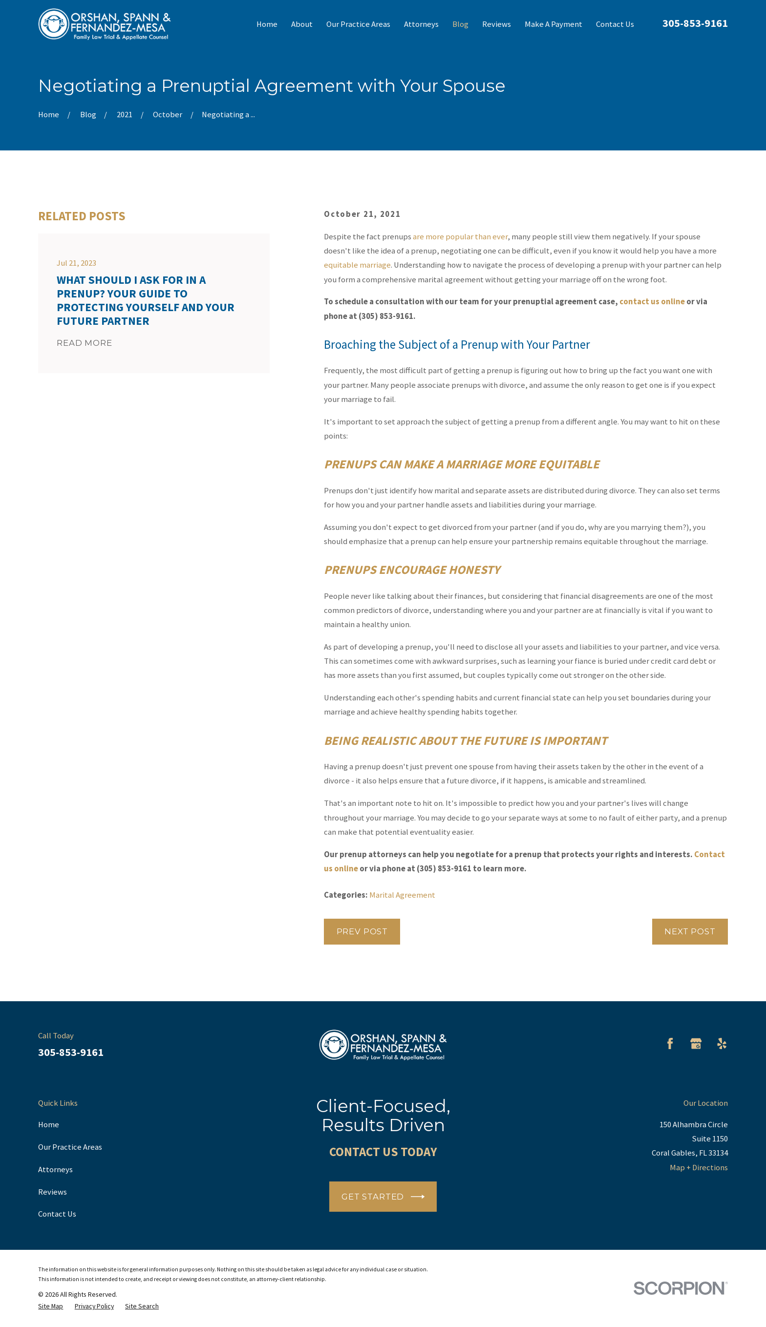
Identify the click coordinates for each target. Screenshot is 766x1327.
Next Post (690, 931)
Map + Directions (699, 1167)
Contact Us (57, 1214)
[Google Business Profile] (696, 1043)
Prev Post (362, 931)
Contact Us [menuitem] (615, 24)
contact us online (652, 301)
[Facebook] (670, 1043)
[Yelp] (721, 1043)
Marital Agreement (402, 895)
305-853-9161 (695, 23)
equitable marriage (357, 265)
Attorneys (55, 1169)
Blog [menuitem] (460, 24)
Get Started (383, 1196)
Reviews (52, 1192)
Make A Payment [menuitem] (553, 24)
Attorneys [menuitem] (421, 24)
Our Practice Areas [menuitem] (358, 24)
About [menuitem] (302, 24)
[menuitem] (50, 1306)
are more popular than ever (460, 237)
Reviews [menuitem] (496, 24)
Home (48, 1124)
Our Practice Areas (70, 1147)
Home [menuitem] (266, 24)
